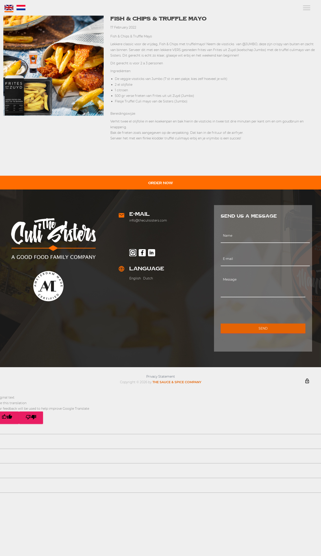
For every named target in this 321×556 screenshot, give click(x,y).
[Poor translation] (31, 417)
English (135, 278)
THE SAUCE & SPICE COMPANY (176, 382)
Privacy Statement (160, 377)
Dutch (148, 278)
